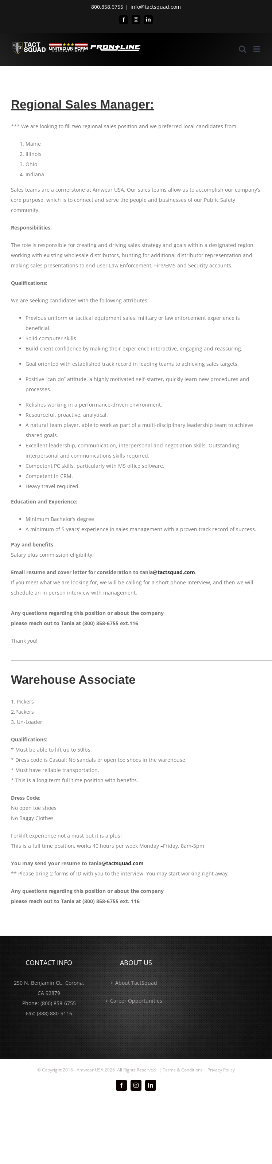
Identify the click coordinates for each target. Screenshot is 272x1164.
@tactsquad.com (174, 572)
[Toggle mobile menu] (257, 49)
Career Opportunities (136, 1000)
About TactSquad (136, 982)
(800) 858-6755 (58, 1003)
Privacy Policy (221, 1070)
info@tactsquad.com (156, 6)
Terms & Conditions (183, 1070)
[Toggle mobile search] (242, 49)
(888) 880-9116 (54, 1013)
